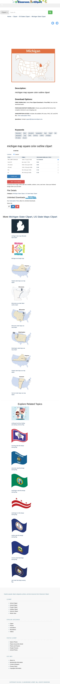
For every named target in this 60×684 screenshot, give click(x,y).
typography (39, 133)
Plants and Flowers (15, 646)
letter (24, 133)
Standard (17, 154)
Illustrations (13, 629)
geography (18, 135)
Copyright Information (15, 668)
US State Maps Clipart (31, 193)
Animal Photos (14, 650)
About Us (12, 660)
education (31, 133)
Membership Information (16, 662)
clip (55, 133)
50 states (18, 138)
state (29, 135)
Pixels (23, 157)
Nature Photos (14, 642)
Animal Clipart (13, 605)
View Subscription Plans (24, 115)
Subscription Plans (14, 200)
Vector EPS (10, 162)
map (25, 135)
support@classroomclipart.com (34, 119)
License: (9, 154)
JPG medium (10, 164)
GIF (8, 172)
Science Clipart (14, 611)
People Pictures (14, 648)
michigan (48, 135)
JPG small (9, 167)
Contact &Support (14, 664)
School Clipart (13, 603)
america (35, 135)
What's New (13, 613)
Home (9, 16)
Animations (13, 627)
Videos (12, 631)
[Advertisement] (30, 37)
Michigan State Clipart (39, 16)
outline (42, 135)
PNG (8, 170)
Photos (12, 625)
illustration (18, 133)
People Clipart (13, 607)
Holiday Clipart (14, 609)
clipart (50, 133)
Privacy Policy (13, 666)
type (45, 133)
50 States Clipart (24, 16)
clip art (24, 138)
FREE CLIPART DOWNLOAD (13, 159)
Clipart (15, 16)
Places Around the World (16, 644)
